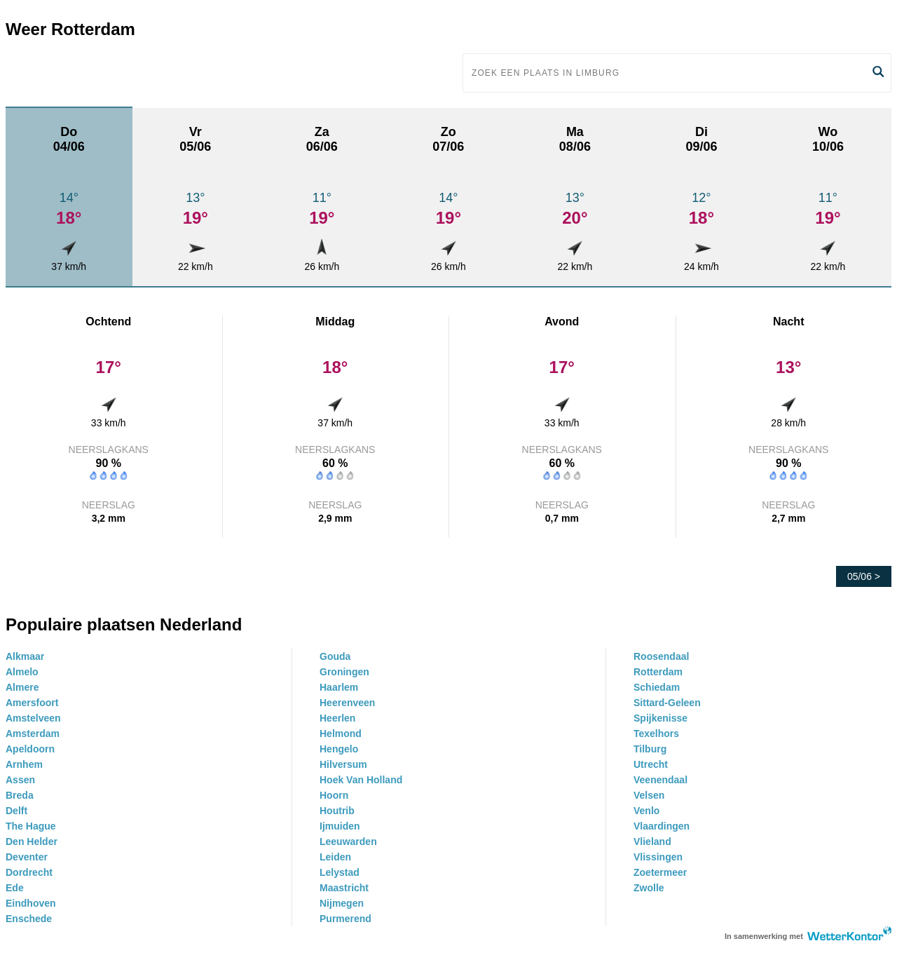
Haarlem (339, 687)
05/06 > (863, 576)
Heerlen (337, 718)
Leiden (335, 857)
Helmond (341, 733)
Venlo (646, 810)
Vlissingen (658, 857)
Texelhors (656, 733)
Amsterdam (33, 733)
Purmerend (345, 918)
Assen (20, 779)
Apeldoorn (30, 749)
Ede (15, 887)
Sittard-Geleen (667, 702)
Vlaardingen (662, 826)
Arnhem (24, 764)
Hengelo (339, 749)
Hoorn (334, 795)
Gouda (335, 656)
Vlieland (652, 841)
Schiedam (657, 687)
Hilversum (343, 764)
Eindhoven (31, 903)
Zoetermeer (660, 872)
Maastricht (344, 887)
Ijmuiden (340, 826)
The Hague (31, 826)
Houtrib (337, 810)
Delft (16, 810)
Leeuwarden (348, 841)
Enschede (29, 918)
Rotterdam (658, 671)
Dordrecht (29, 872)
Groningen (344, 671)
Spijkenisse (660, 718)
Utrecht (651, 764)
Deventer (27, 857)
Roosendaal (661, 656)
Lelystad (340, 872)
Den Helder (31, 841)
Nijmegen (342, 903)
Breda (20, 795)
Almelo (22, 671)
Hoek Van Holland (361, 779)
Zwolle (649, 887)
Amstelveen (33, 718)
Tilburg (650, 749)
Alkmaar (25, 656)
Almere (22, 687)
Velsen (649, 795)
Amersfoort (32, 702)
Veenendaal (660, 779)
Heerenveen (347, 702)
